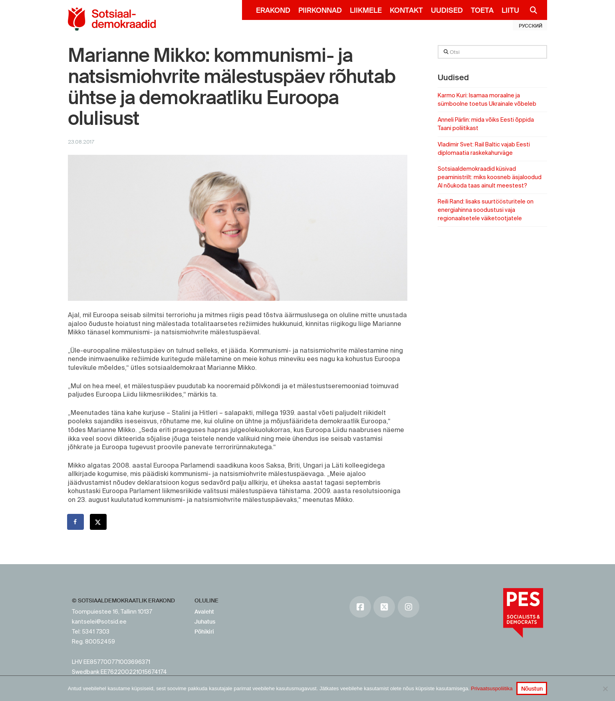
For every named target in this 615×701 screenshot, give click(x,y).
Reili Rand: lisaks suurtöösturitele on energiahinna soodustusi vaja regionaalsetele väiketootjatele (486, 209)
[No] (605, 689)
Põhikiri (204, 631)
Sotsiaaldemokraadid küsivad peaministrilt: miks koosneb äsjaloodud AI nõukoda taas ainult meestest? (490, 177)
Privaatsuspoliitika (491, 688)
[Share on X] (99, 522)
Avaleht (204, 611)
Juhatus (204, 621)
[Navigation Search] (530, 10)
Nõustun (532, 688)
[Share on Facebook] (76, 522)
